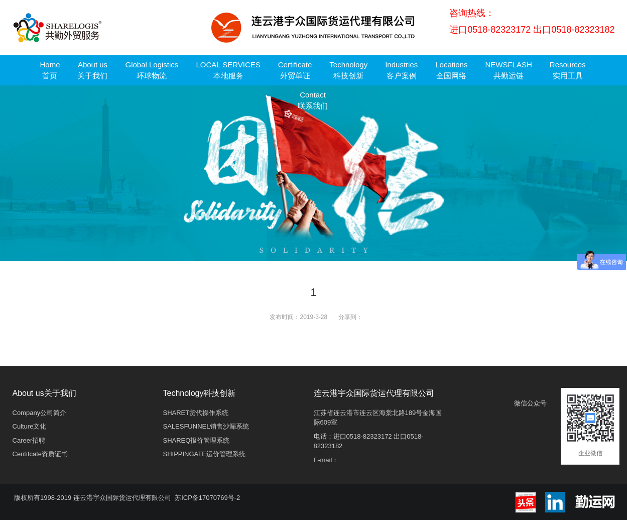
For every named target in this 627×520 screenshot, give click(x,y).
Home (50, 70)
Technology (348, 70)
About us (92, 70)
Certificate (295, 70)
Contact (313, 100)
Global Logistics (151, 70)
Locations (451, 70)
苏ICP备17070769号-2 (207, 497)
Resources (568, 70)
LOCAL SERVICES (228, 70)
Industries (401, 70)
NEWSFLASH (508, 70)
